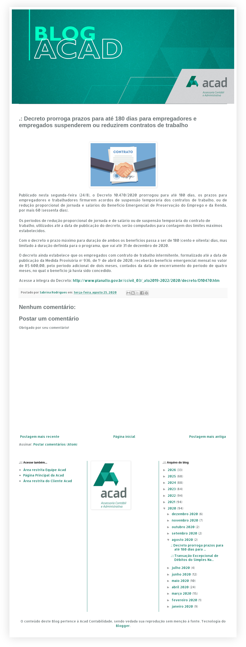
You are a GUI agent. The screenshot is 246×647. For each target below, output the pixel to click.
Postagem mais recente (39, 436)
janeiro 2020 (183, 606)
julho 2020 (181, 568)
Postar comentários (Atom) (55, 444)
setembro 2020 (185, 533)
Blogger (123, 626)
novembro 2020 (185, 520)
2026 (172, 470)
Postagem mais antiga (207, 436)
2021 (172, 502)
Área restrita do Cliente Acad (47, 481)
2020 (172, 508)
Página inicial (124, 436)
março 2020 (182, 593)
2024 (172, 482)
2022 (172, 495)
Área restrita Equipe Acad (44, 470)
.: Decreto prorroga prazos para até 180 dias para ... (197, 547)
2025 (172, 476)
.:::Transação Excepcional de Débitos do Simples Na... (194, 558)
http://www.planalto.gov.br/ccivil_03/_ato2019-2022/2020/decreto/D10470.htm (146, 280)
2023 (172, 489)
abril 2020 (181, 587)
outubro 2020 (184, 527)
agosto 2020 (183, 540)
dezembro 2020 (185, 514)
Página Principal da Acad (43, 475)
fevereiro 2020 (185, 600)
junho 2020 (182, 574)
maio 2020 (181, 581)
